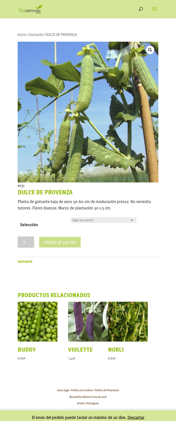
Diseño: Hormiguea (88, 403)
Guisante (36, 34)
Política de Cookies (82, 390)
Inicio (22, 34)
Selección (29, 224)
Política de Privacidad (106, 390)
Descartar (135, 417)
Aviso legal (63, 390)
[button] (150, 50)
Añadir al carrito (60, 242)
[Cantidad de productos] (26, 242)
